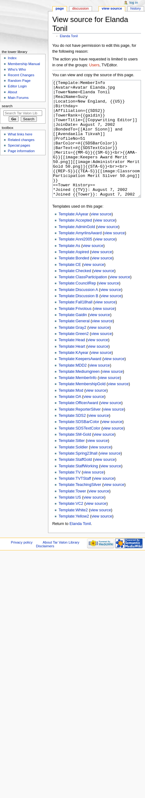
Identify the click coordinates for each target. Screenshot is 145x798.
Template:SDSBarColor (79, 445)
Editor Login (17, 86)
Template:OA (70, 420)
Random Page (19, 80)
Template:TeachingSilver (80, 508)
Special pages (19, 145)
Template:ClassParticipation (83, 300)
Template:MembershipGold (82, 407)
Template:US (70, 520)
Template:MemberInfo (78, 401)
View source (112, 8)
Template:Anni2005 (75, 262)
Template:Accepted (75, 243)
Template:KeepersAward (80, 382)
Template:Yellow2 (74, 539)
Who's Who (17, 69)
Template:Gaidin (73, 338)
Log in (134, 2)
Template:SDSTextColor (79, 451)
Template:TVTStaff (75, 502)
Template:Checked (75, 294)
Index (12, 58)
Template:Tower (72, 514)
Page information (21, 151)
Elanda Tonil (69, 36)
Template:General (74, 344)
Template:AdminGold (77, 250)
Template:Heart (72, 370)
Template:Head (72, 363)
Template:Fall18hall (75, 325)
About (12, 92)
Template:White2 (73, 533)
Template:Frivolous (75, 332)
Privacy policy (22, 565)
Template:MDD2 (73, 388)
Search (7, 106)
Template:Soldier (73, 470)
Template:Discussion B (78, 319)
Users (94, 65)
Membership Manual (24, 64)
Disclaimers (45, 569)
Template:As (69, 269)
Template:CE (70, 288)
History (135, 8)
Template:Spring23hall (78, 476)
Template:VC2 (71, 527)
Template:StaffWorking (78, 489)
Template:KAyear (73, 376)
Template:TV (70, 495)
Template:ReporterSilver (80, 432)
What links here (20, 134)
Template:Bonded (74, 281)
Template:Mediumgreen (79, 395)
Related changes (21, 140)
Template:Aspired (74, 275)
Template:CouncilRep (77, 306)
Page (59, 8)
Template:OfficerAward (78, 426)
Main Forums (18, 97)
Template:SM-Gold (75, 458)
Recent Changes (21, 75)
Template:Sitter (72, 464)
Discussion (80, 8)
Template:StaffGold (75, 483)
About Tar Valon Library (61, 565)
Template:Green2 (74, 357)
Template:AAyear (73, 237)
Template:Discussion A (78, 313)
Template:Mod (71, 414)
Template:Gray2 (72, 351)
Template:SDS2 (72, 439)
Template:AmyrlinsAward (80, 256)
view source (101, 237)
